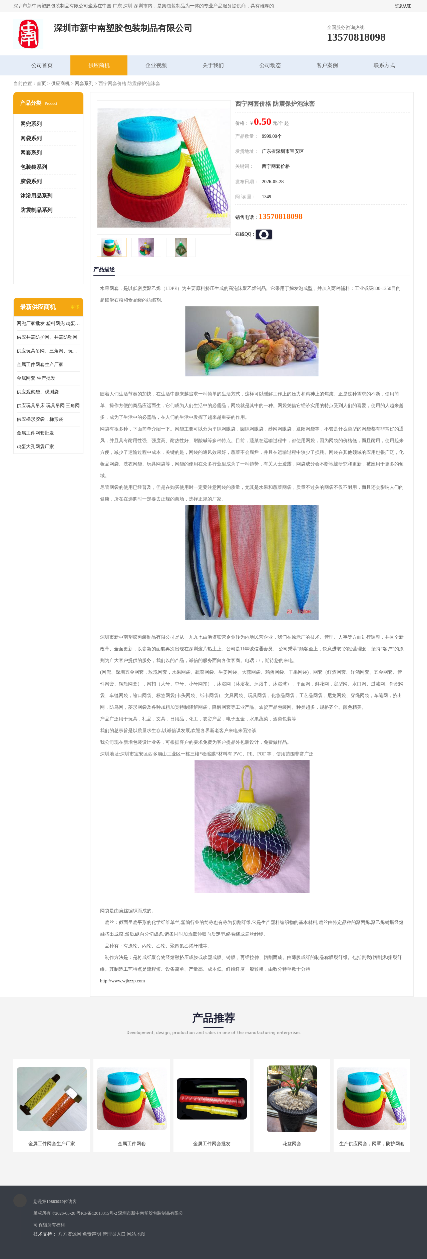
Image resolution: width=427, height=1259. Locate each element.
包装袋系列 (33, 167)
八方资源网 (69, 1234)
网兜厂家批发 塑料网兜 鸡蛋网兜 (48, 323)
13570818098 (281, 216)
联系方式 (384, 65)
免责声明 (91, 1234)
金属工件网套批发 (35, 432)
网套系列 (84, 83)
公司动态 (270, 65)
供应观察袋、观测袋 (38, 391)
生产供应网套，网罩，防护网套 (372, 1143)
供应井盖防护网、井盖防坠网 (47, 337)
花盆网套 (292, 1143)
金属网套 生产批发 (36, 378)
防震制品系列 (36, 210)
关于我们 (213, 65)
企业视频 (156, 65)
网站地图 (136, 1234)
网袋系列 (31, 138)
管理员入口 (114, 1234)
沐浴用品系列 (36, 196)
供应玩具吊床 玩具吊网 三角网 (48, 405)
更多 (75, 307)
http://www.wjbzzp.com (122, 980)
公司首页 (42, 65)
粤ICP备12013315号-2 (96, 1213)
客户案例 (327, 65)
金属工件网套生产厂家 (40, 364)
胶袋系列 (31, 181)
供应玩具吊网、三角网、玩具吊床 (48, 350)
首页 (41, 83)
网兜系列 (31, 124)
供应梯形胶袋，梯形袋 (40, 419)
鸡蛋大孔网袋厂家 (35, 446)
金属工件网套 (132, 1143)
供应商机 (99, 65)
